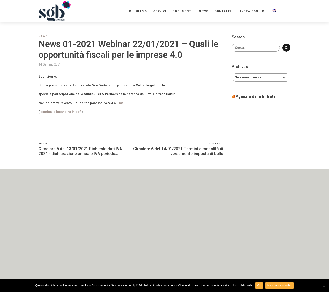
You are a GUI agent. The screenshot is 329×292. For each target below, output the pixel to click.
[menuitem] (274, 11)
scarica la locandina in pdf (61, 112)
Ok (259, 285)
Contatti (223, 11)
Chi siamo (138, 11)
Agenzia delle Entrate (256, 96)
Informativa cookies (279, 285)
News (203, 11)
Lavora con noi (252, 11)
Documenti (183, 11)
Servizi (159, 11)
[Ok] (324, 285)
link (120, 103)
